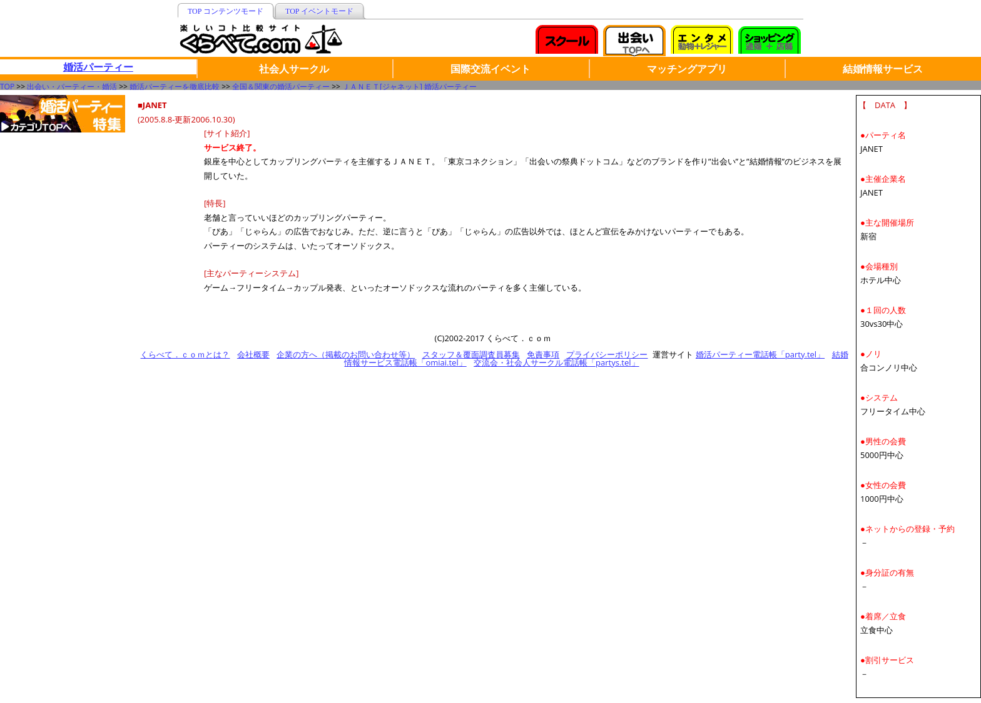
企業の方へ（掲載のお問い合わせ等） (346, 354)
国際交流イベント (490, 69)
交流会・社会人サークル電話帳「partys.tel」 (556, 362)
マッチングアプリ (687, 69)
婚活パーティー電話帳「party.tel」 (760, 354)
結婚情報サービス (883, 69)
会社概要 (253, 354)
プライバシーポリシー (607, 354)
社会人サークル (294, 69)
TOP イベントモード (319, 11)
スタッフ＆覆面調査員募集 (471, 354)
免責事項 (543, 354)
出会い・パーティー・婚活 (72, 86)
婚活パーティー (98, 67)
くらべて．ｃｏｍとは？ (185, 354)
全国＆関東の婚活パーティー (281, 86)
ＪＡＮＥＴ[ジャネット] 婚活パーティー (409, 86)
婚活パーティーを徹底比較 (175, 86)
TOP (7, 86)
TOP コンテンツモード (225, 11)
